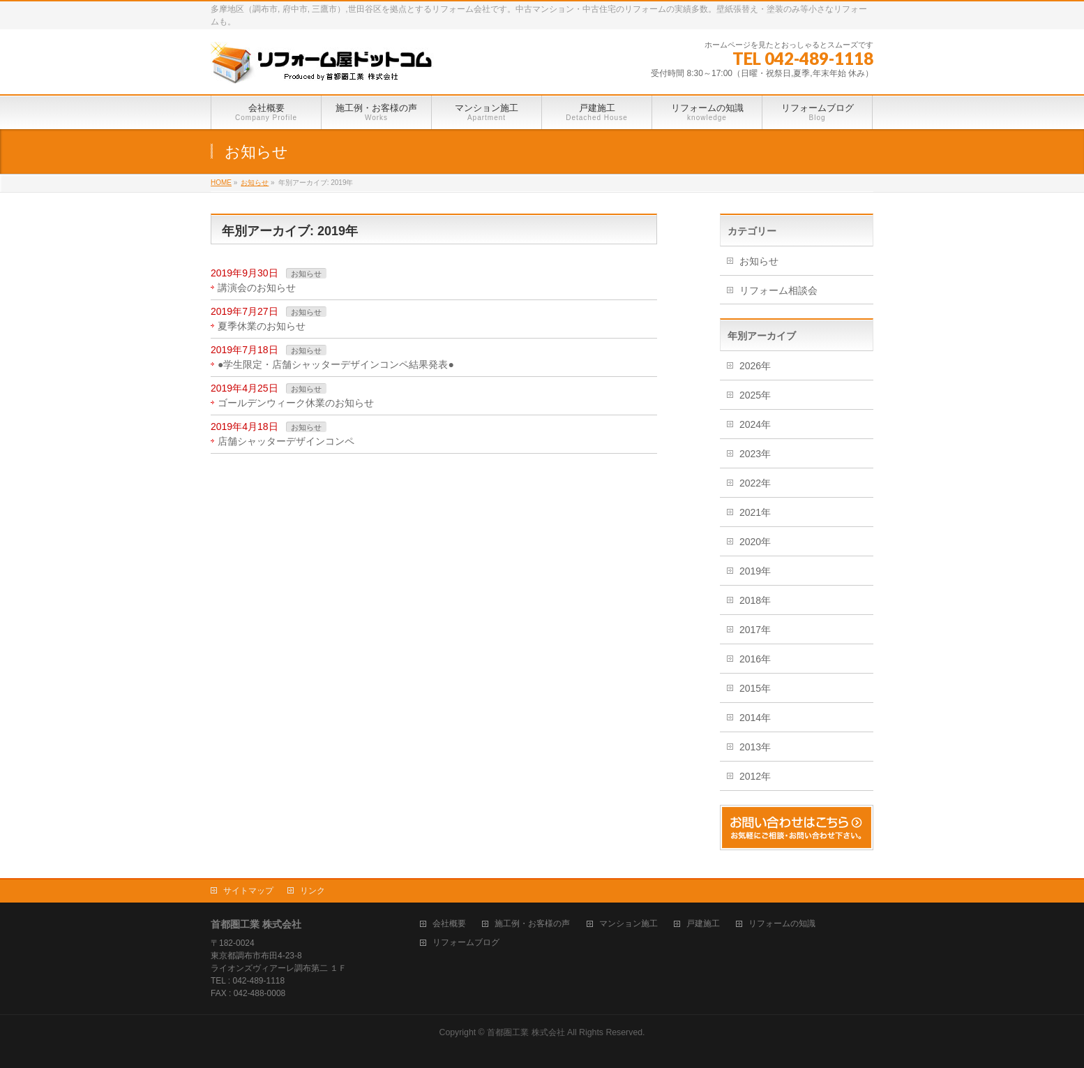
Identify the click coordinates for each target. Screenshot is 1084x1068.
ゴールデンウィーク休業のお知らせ (296, 402)
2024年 (755, 424)
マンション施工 (628, 923)
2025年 (755, 395)
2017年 (755, 629)
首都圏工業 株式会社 (525, 1032)
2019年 (755, 571)
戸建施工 (703, 923)
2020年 (755, 541)
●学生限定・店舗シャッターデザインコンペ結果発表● (336, 364)
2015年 (755, 688)
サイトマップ (248, 891)
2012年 (755, 776)
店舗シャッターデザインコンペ (286, 441)
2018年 (755, 600)
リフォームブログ (465, 942)
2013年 (755, 746)
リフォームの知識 (781, 923)
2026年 (755, 365)
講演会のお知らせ (257, 287)
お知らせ (306, 273)
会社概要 (449, 923)
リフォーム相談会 (778, 290)
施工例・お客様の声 (532, 923)
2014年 (755, 717)
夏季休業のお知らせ (262, 326)
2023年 (755, 453)
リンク (312, 891)
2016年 (755, 659)
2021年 (755, 512)
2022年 (755, 483)
